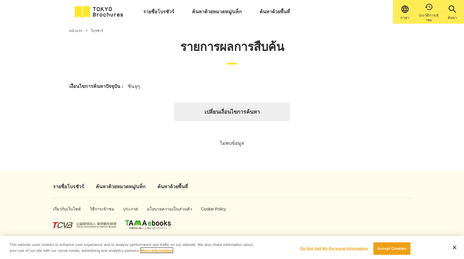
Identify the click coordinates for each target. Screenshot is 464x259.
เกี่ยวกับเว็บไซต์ (62, 209)
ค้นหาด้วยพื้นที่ (275, 11)
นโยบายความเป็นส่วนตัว (160, 209)
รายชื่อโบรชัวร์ (158, 11)
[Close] (454, 250)
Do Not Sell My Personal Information (334, 251)
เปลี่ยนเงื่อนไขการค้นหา (232, 112)
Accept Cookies (391, 251)
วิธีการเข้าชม (98, 209)
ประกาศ (129, 209)
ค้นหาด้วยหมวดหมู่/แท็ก (217, 11)
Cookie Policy (209, 209)
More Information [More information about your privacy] (157, 253)
